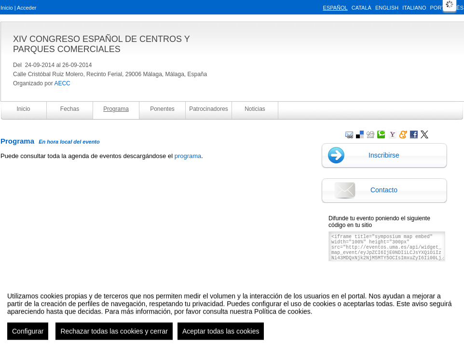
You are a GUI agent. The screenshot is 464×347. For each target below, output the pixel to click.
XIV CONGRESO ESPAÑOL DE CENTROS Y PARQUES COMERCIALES (101, 44)
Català (361, 8)
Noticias (255, 109)
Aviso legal (136, 293)
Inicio (6, 8)
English (386, 8)
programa (188, 156)
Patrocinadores (208, 109)
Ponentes (162, 109)
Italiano (414, 8)
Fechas (69, 109)
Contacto (383, 190)
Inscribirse (383, 155)
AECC (62, 83)
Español (335, 8)
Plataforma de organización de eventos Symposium (237, 293)
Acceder (26, 8)
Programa (116, 109)
